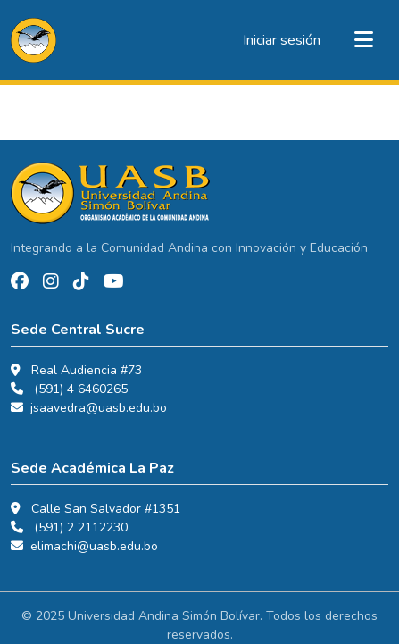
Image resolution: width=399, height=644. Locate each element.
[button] (33, 40)
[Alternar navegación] (363, 40)
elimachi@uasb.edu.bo (94, 546)
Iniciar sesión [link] (281, 40)
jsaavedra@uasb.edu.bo (98, 407)
